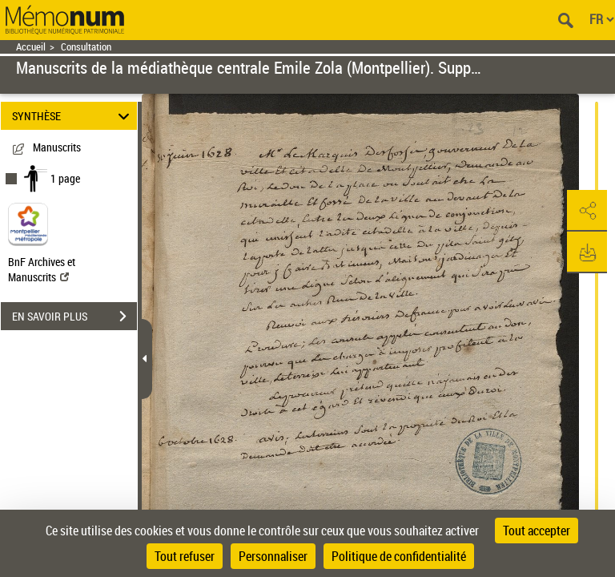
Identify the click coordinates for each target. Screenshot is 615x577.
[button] (587, 211)
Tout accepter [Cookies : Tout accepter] (536, 530)
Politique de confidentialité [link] (399, 556)
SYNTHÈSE (73, 116)
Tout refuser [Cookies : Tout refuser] (185, 556)
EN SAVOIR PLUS (74, 316)
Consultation (86, 47)
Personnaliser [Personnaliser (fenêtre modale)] (273, 556)
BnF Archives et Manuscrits (41, 269)
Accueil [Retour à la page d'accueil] (31, 47)
